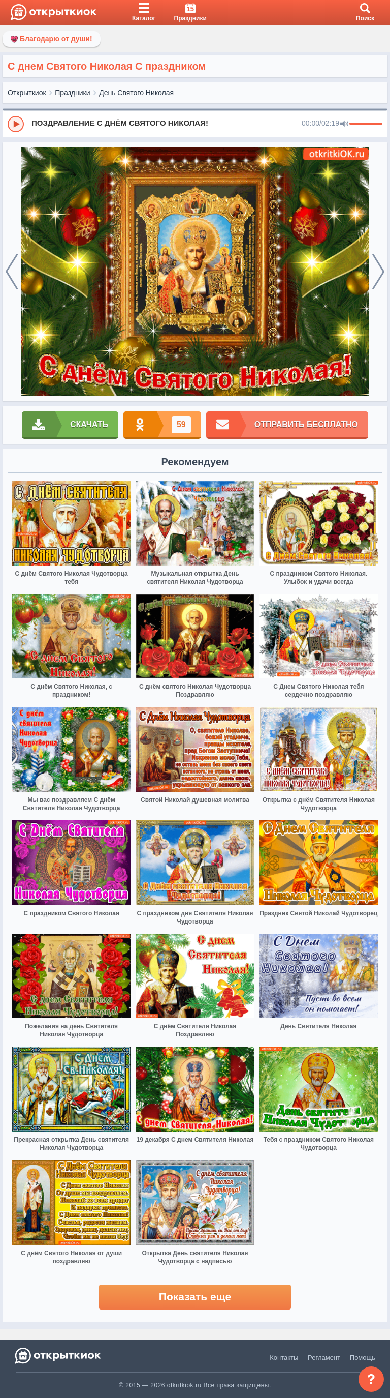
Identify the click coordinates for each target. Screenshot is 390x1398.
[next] (378, 272)
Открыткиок (27, 92)
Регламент (324, 1357)
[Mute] (344, 124)
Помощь (362, 1357)
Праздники (72, 92)
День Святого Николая (136, 92)
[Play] (16, 124)
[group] (195, 123)
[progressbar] (365, 124)
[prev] (11, 272)
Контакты (284, 1357)
